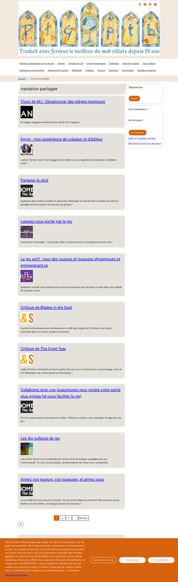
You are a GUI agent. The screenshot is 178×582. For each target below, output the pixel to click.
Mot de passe (135, 120)
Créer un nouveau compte (141, 138)
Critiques (89, 70)
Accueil (22, 78)
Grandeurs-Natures (146, 70)
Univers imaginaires (96, 63)
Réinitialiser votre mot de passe (144, 143)
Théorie (61, 63)
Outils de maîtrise (130, 63)
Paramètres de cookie (103, 560)
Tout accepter (161, 560)
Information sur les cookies (16, 575)
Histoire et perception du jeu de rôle (36, 63)
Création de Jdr (75, 63)
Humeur (101, 70)
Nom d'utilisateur (137, 109)
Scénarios (114, 63)
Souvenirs (113, 70)
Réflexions (77, 70)
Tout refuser (132, 560)
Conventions (128, 70)
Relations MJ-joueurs (58, 70)
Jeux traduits (148, 63)
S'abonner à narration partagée (71, 524)
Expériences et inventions (31, 70)
